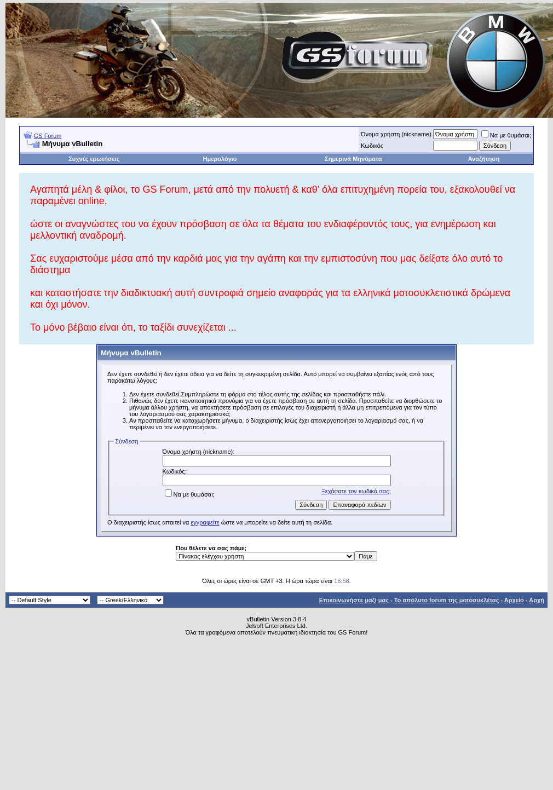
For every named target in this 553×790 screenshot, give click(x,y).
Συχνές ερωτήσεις (93, 158)
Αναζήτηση (484, 158)
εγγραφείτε (205, 522)
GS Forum (48, 135)
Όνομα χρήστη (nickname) (396, 134)
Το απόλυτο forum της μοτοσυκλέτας (446, 600)
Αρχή (536, 600)
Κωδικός (372, 145)
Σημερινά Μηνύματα (353, 158)
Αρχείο (514, 600)
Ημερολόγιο (220, 158)
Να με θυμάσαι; (506, 135)
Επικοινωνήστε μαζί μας (354, 600)
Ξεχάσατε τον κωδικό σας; (356, 491)
